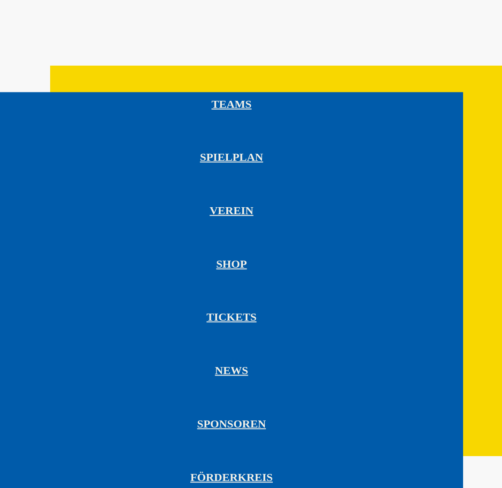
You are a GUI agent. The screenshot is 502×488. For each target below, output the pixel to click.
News (231, 370)
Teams (231, 104)
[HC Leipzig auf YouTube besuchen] (280, 471)
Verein (231, 210)
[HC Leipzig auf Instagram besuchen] (253, 471)
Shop (231, 263)
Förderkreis (231, 477)
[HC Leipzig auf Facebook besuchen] (223, 471)
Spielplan (231, 157)
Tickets (232, 317)
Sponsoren (231, 423)
